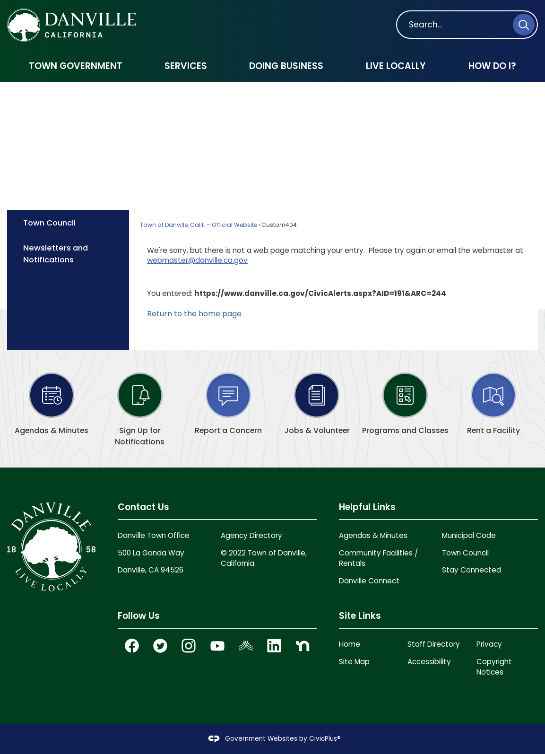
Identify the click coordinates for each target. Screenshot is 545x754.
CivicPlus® (325, 738)
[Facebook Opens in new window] (132, 646)
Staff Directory (433, 644)
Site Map (354, 662)
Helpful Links (367, 507)
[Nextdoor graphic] (302, 646)
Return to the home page (194, 313)
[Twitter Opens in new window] (161, 646)
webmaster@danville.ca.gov (197, 260)
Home (349, 644)
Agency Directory (251, 535)
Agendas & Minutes (373, 535)
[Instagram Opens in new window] (189, 646)
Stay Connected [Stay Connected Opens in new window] (471, 570)
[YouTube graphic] (217, 646)
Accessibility (429, 662)
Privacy (489, 644)
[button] (524, 24)
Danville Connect (369, 581)
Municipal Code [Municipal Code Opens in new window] (469, 535)
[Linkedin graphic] (274, 646)
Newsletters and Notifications (55, 253)
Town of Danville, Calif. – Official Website (198, 225)
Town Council (49, 222)
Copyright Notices (494, 667)
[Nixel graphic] (246, 646)
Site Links (360, 615)
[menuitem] (75, 66)
